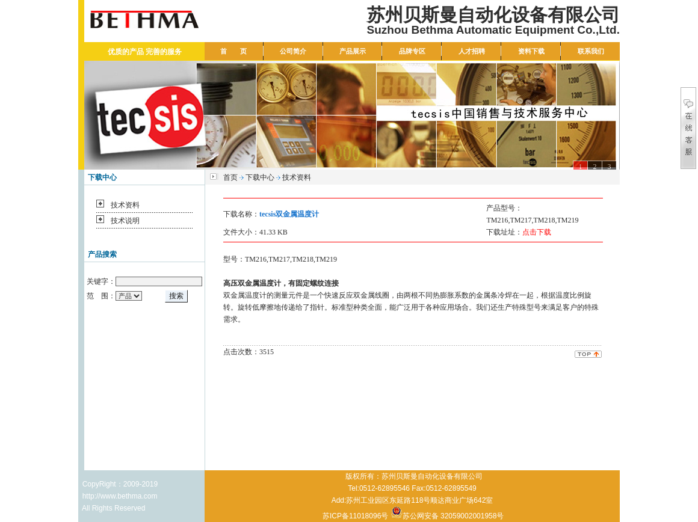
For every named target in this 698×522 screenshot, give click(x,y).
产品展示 (352, 51)
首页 (230, 177)
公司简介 (293, 51)
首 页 (233, 51)
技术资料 (125, 205)
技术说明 (125, 220)
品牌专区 (412, 51)
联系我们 (591, 51)
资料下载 (531, 51)
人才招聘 (472, 51)
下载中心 (260, 177)
